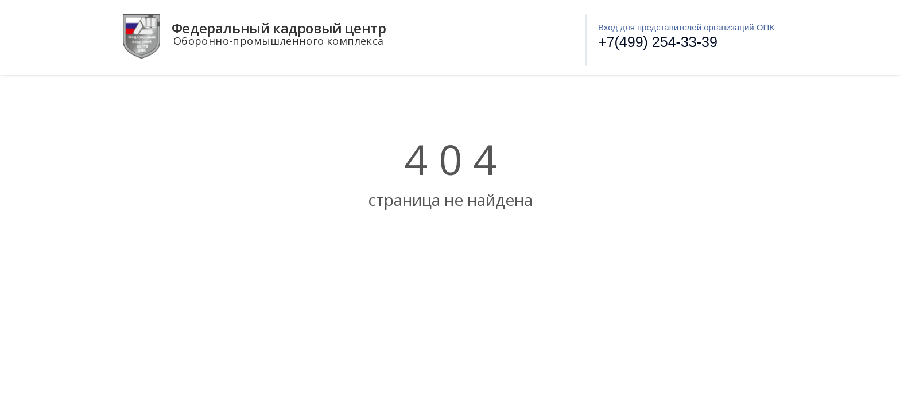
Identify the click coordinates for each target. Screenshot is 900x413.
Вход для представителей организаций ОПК (686, 27)
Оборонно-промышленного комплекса (278, 41)
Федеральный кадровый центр (279, 27)
